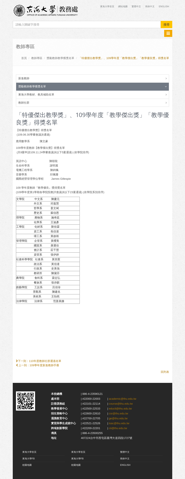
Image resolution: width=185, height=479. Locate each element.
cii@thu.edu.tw (118, 428)
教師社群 (23, 102)
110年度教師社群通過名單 (45, 361)
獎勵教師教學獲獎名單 (60, 58)
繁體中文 (136, 6)
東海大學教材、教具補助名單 (36, 94)
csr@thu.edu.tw (118, 413)
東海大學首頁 (107, 6)
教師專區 (36, 58)
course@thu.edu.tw (121, 403)
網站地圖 (123, 6)
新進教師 (23, 78)
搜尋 (166, 24)
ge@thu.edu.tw (118, 418)
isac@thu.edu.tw (119, 423)
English (164, 6)
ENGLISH (125, 465)
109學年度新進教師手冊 (44, 365)
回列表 (165, 371)
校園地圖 (27, 465)
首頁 (24, 58)
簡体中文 (150, 6)
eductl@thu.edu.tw (120, 408)
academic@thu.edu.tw (122, 398)
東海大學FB (28, 458)
